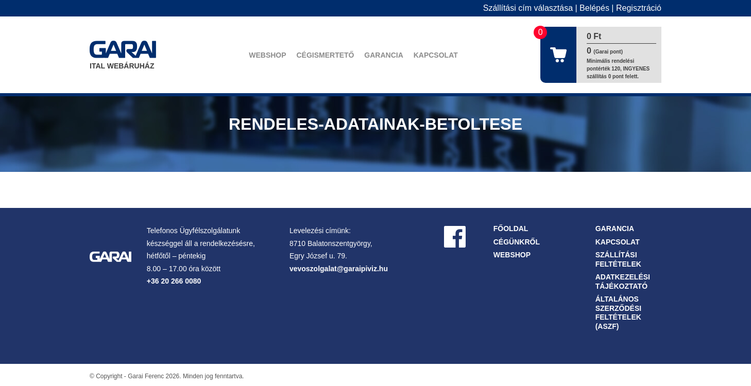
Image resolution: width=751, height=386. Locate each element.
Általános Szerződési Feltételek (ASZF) (618, 312)
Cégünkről (516, 242)
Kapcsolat (436, 55)
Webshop (267, 55)
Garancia (383, 55)
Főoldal (510, 228)
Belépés (594, 8)
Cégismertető (325, 55)
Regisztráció (638, 8)
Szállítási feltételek (618, 259)
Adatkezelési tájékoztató (622, 281)
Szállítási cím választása (528, 8)
